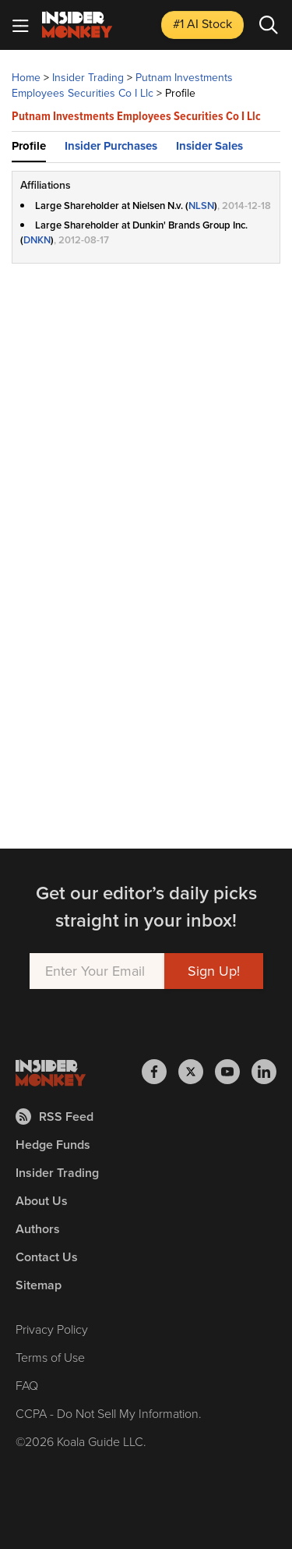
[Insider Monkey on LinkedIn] (264, 1071)
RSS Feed (54, 1116)
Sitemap (39, 1285)
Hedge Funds (53, 1145)
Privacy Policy (52, 1329)
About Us (42, 1201)
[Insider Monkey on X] (196, 1071)
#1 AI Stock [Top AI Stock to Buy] (202, 24)
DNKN (37, 239)
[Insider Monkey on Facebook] (160, 1071)
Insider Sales (209, 145)
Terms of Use (50, 1357)
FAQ (27, 1385)
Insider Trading (88, 77)
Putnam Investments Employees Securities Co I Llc (122, 85)
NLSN (201, 205)
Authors (38, 1229)
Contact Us (47, 1257)
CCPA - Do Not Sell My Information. (109, 1413)
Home (26, 77)
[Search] (268, 25)
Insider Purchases (111, 145)
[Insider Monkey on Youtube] (233, 1071)
